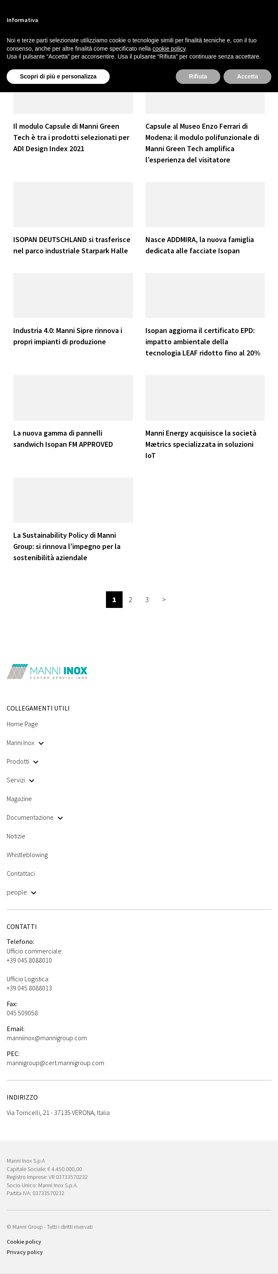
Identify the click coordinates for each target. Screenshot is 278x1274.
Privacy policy (25, 1252)
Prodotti (22, 761)
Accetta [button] (247, 76)
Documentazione (35, 817)
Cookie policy (24, 1241)
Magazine (19, 798)
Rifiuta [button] (198, 76)
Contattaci (21, 873)
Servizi (20, 780)
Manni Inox (25, 742)
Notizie (16, 836)
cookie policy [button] (169, 48)
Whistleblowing (27, 854)
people (21, 892)
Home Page (22, 724)
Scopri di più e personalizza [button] (58, 76)
